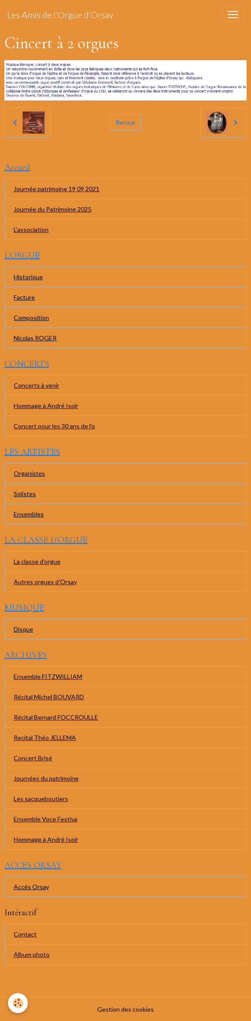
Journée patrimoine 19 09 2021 (56, 189)
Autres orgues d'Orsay (45, 582)
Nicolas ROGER (35, 338)
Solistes (25, 493)
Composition (31, 317)
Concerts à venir (36, 385)
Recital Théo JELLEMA (45, 737)
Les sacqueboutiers (41, 798)
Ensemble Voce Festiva (45, 819)
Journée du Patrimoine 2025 (52, 209)
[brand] (60, 14)
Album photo (31, 954)
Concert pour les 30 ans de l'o (54, 426)
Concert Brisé (33, 758)
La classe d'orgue (37, 561)
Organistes (29, 473)
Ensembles (29, 514)
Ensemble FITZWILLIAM (48, 676)
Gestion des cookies (125, 1009)
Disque (23, 629)
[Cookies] (18, 1003)
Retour (125, 122)
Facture (24, 297)
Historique (28, 277)
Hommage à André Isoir (46, 405)
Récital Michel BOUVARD (49, 697)
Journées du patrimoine (46, 778)
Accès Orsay (31, 886)
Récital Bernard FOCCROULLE (56, 717)
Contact (25, 934)
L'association (31, 229)
